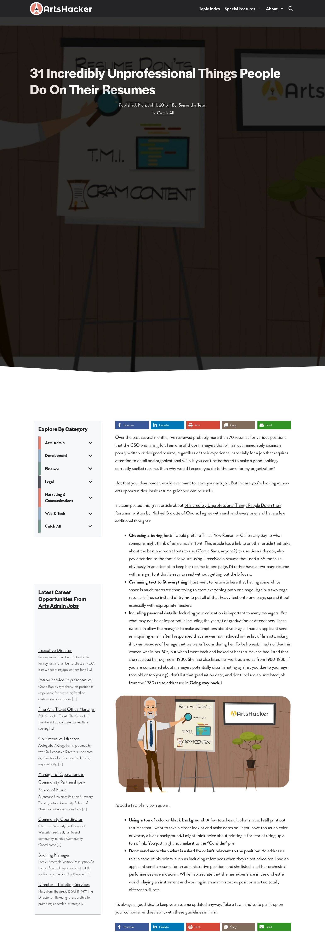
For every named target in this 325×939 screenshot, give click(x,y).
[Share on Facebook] (132, 425)
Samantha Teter (192, 105)
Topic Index (209, 8)
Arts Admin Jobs (58, 605)
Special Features (244, 8)
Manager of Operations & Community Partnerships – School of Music (61, 782)
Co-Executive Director (58, 738)
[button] (290, 8)
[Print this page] (203, 425)
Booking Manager (54, 855)
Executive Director (55, 650)
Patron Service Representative (65, 680)
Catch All (165, 113)
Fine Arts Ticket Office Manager (66, 709)
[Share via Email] (274, 425)
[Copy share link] (239, 425)
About (276, 8)
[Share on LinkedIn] (167, 425)
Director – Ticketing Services (64, 884)
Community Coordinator (60, 819)
